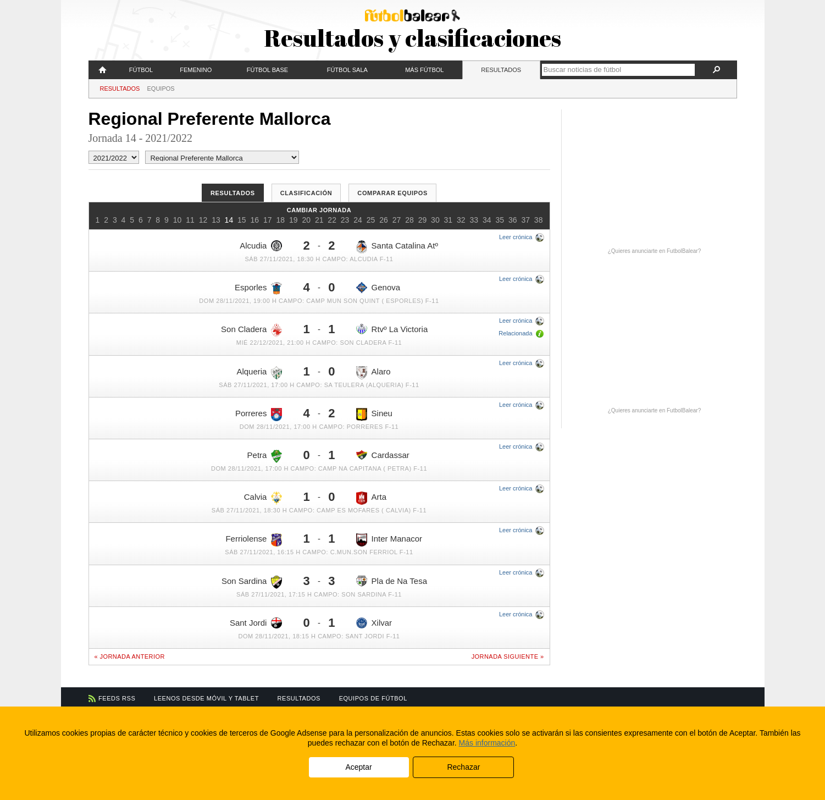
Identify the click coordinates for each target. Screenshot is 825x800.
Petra (265, 456)
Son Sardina (252, 582)
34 (487, 220)
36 (512, 220)
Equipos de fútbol (373, 698)
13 (216, 220)
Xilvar (374, 622)
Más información (487, 742)
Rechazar (463, 767)
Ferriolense (253, 540)
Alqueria (259, 372)
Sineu (374, 414)
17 (267, 220)
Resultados (501, 70)
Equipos (161, 88)
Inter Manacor (389, 540)
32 (461, 220)
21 (319, 220)
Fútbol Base (267, 70)
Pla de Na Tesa (391, 581)
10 (177, 220)
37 (525, 220)
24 (357, 220)
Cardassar (382, 455)
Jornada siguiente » (508, 656)
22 (332, 220)
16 (255, 220)
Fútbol (141, 70)
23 (345, 220)
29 (422, 220)
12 (203, 220)
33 (474, 220)
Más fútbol (424, 70)
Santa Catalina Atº (397, 246)
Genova (378, 287)
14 (229, 220)
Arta (371, 498)
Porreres (259, 414)
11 (190, 220)
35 (499, 220)
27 (396, 220)
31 (448, 220)
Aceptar (358, 767)
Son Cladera (251, 330)
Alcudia (261, 245)
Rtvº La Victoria (392, 329)
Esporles (258, 288)
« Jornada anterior (130, 656)
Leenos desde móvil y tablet (206, 698)
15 (241, 220)
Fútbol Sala (347, 70)
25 (371, 220)
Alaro (373, 372)
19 (293, 220)
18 (280, 220)
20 (306, 220)
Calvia (263, 498)
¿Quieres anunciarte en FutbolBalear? (654, 251)
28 (409, 220)
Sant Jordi (256, 622)
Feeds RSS (116, 698)
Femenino (196, 70)
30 (435, 220)
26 (383, 220)
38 (538, 220)
